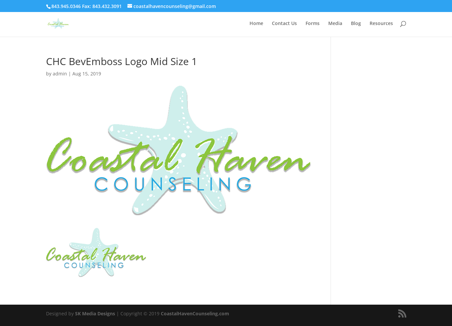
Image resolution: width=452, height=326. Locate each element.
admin (60, 73)
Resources (381, 23)
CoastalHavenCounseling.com (195, 313)
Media (335, 23)
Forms (313, 23)
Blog (356, 23)
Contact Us (284, 23)
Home (256, 23)
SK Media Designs (95, 313)
